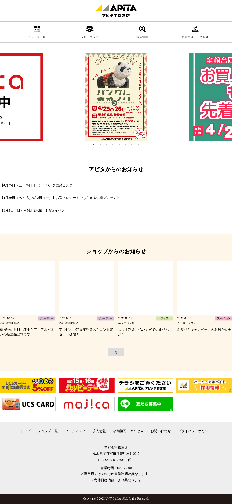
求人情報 (142, 32)
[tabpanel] (116, 97)
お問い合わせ (161, 431)
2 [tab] (100, 144)
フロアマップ (89, 32)
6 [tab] (125, 144)
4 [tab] (113, 144)
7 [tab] (132, 144)
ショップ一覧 (37, 32)
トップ (25, 431)
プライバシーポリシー (195, 431)
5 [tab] (119, 144)
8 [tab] (138, 144)
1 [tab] (94, 144)
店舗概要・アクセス (195, 32)
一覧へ (116, 352)
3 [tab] (106, 144)
